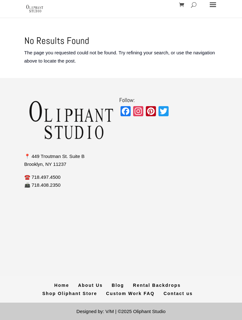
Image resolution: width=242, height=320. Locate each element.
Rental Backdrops (157, 285)
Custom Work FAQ (130, 293)
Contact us (178, 293)
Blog (118, 285)
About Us (90, 285)
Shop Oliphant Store (69, 293)
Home (61, 285)
